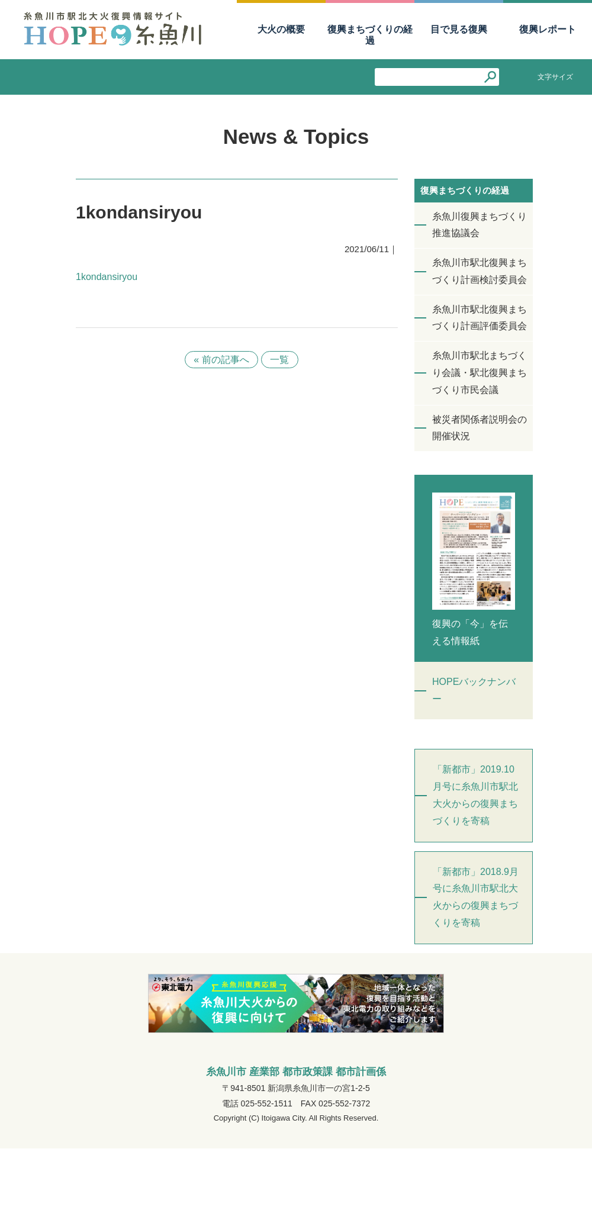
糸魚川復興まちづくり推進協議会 (479, 225)
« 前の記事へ (221, 360)
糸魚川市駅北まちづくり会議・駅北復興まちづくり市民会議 (479, 372)
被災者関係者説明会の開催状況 (479, 428)
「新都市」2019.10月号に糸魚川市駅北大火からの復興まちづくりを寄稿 (475, 794)
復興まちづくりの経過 (370, 35)
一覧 (280, 360)
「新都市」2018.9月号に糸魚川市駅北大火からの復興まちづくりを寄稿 (476, 897)
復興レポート (547, 29)
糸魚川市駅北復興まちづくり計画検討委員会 (479, 271)
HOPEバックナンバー (474, 690)
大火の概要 (281, 29)
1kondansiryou (106, 277)
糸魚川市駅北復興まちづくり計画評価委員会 (479, 318)
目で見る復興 (458, 29)
